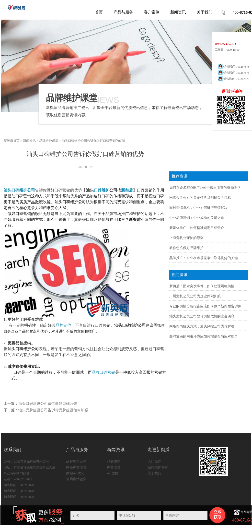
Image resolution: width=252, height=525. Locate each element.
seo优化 (112, 473)
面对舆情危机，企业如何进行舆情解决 (198, 208)
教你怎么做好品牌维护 (186, 248)
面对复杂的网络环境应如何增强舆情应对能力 (203, 336)
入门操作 (154, 461)
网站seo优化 (75, 473)
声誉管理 (114, 467)
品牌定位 (63, 325)
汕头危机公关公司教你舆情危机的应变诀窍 (201, 316)
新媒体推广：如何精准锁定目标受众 (196, 228)
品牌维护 (114, 461)
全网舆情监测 (76, 479)
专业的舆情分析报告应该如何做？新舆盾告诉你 (205, 306)
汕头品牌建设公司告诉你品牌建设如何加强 (53, 410)
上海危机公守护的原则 (186, 238)
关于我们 (154, 473)
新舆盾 (127, 190)
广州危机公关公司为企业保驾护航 (195, 296)
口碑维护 (101, 190)
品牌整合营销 (76, 461)
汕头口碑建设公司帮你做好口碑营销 (47, 404)
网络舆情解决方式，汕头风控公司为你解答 (201, 326)
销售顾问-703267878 (233, 66)
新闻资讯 (29, 141)
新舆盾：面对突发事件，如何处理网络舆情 (201, 286)
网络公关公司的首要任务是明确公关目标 (200, 198)
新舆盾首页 (12, 141)
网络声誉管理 (76, 467)
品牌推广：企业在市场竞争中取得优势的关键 (203, 258)
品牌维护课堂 (48, 141)
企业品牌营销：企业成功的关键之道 (196, 218)
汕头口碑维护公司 (19, 190)
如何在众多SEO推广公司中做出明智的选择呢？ (205, 188)
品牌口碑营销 (103, 372)
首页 (99, 12)
